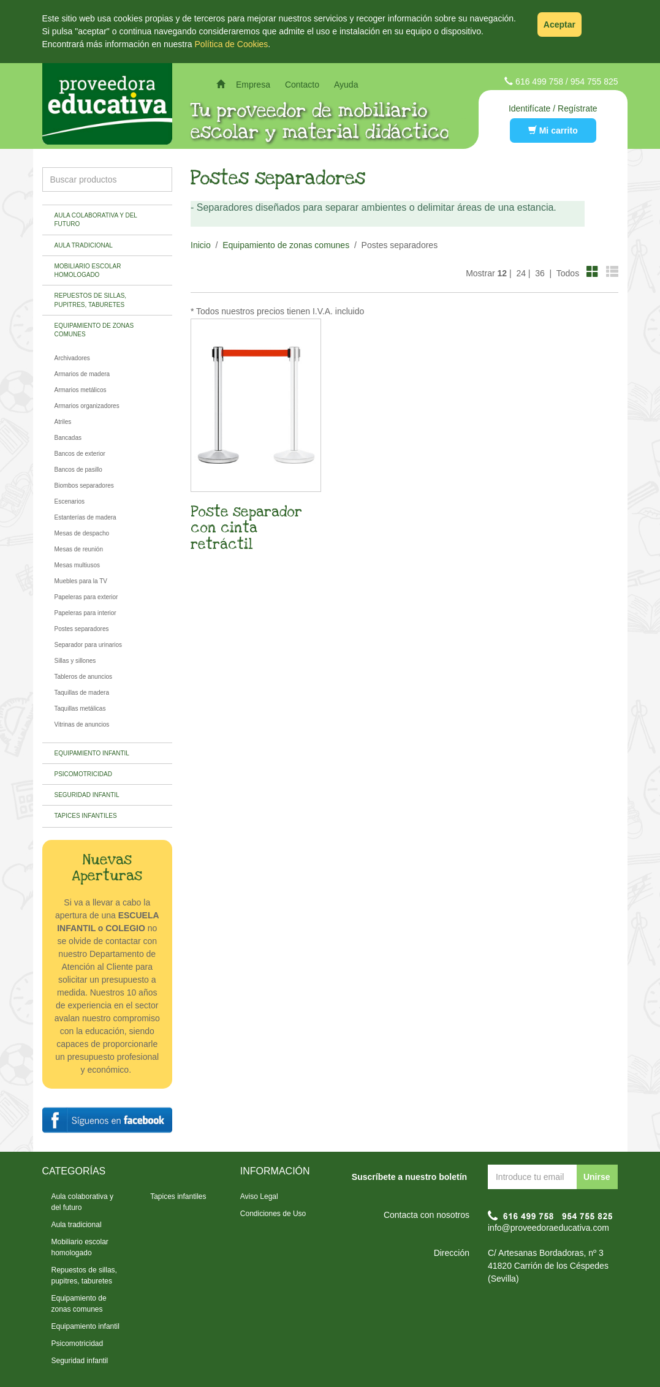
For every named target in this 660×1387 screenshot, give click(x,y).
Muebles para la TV (81, 581)
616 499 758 (539, 81)
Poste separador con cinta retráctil (246, 528)
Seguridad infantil (87, 795)
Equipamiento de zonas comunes (94, 330)
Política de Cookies (231, 44)
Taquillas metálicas (80, 708)
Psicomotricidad (83, 774)
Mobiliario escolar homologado (88, 270)
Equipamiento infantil (92, 753)
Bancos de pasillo (78, 469)
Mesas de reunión (79, 549)
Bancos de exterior (80, 453)
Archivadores (72, 358)
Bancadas (68, 437)
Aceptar (559, 24)
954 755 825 (594, 81)
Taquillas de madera (82, 692)
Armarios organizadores (87, 405)
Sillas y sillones (75, 660)
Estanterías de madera (85, 517)
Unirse (596, 1177)
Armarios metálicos (81, 390)
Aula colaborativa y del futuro (96, 219)
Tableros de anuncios (84, 676)
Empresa (253, 84)
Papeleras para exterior (86, 597)
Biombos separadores (84, 485)
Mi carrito (553, 130)
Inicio (201, 245)
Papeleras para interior (85, 613)
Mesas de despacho (82, 533)
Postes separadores (82, 628)
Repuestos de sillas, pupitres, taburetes (91, 300)
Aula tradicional (84, 245)
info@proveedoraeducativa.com (548, 1228)
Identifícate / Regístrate (553, 108)
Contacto (302, 84)
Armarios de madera (82, 374)
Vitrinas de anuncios (82, 724)
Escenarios (70, 501)
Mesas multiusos (77, 565)
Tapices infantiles (86, 815)
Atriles (63, 421)
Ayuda (346, 84)
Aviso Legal (259, 1196)
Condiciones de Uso (273, 1213)
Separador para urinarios (89, 644)
